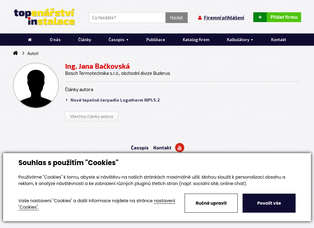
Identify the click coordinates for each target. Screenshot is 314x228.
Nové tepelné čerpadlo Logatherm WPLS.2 (113, 100)
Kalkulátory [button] (240, 39)
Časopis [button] (118, 39)
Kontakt (162, 147)
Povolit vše (269, 203)
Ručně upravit (211, 203)
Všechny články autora (91, 116)
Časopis (140, 147)
